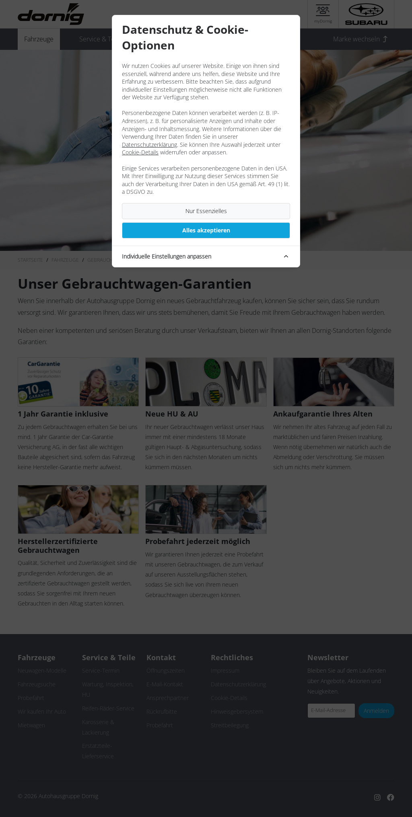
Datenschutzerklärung (149, 144)
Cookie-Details (140, 152)
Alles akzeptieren (206, 230)
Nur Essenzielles (206, 211)
